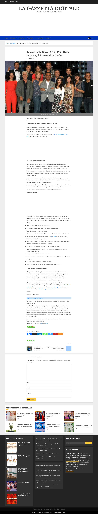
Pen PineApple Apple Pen (46, 289)
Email (28, 388)
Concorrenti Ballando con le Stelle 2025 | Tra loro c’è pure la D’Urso (83, 415)
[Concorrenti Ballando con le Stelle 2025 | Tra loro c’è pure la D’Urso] (69, 416)
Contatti (48, 38)
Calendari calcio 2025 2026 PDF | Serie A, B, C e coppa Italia (53, 426)
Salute (51, 509)
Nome (28, 382)
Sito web (29, 393)
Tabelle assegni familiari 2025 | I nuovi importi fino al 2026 (83, 426)
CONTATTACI (69, 470)
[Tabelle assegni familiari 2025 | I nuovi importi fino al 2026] (69, 427)
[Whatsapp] (45, 334)
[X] (34, 334)
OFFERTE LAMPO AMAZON (35, 298)
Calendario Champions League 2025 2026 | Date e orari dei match (25, 426)
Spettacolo (30, 38)
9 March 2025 (31, 58)
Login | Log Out (61, 509)
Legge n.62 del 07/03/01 (72, 460)
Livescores (40, 38)
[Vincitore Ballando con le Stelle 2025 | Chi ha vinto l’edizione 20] (40, 416)
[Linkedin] (39, 334)
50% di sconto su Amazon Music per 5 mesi (47, 453)
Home (7, 43)
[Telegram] (50, 334)
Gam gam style (58, 287)
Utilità (55, 509)
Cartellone (13, 38)
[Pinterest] (55, 334)
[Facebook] (29, 334)
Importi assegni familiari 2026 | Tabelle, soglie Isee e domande (25, 415)
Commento (30, 362)
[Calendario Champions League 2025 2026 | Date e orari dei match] (11, 427)
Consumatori (36, 509)
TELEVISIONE (44, 324)
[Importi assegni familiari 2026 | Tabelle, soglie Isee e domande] (11, 416)
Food (40, 509)
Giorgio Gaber (53, 236)
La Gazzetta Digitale (49, 8)
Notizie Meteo (46, 509)
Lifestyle (21, 38)
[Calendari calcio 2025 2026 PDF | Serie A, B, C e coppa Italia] (40, 427)
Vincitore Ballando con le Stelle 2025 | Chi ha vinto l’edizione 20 (53, 415)
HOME (6, 38)
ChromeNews (55, 512)
